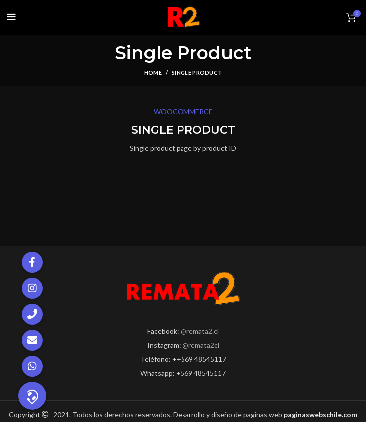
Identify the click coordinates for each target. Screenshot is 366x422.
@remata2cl (201, 345)
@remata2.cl (200, 331)
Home (153, 72)
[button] (32, 396)
